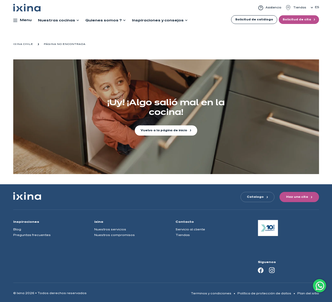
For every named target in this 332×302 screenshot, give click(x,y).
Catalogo (255, 197)
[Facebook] (260, 270)
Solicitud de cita (297, 19)
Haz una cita (297, 197)
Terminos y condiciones (211, 293)
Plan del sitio (308, 293)
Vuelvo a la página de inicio (164, 130)
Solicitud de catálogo (254, 19)
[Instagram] (272, 270)
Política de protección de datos (264, 293)
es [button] (317, 7)
